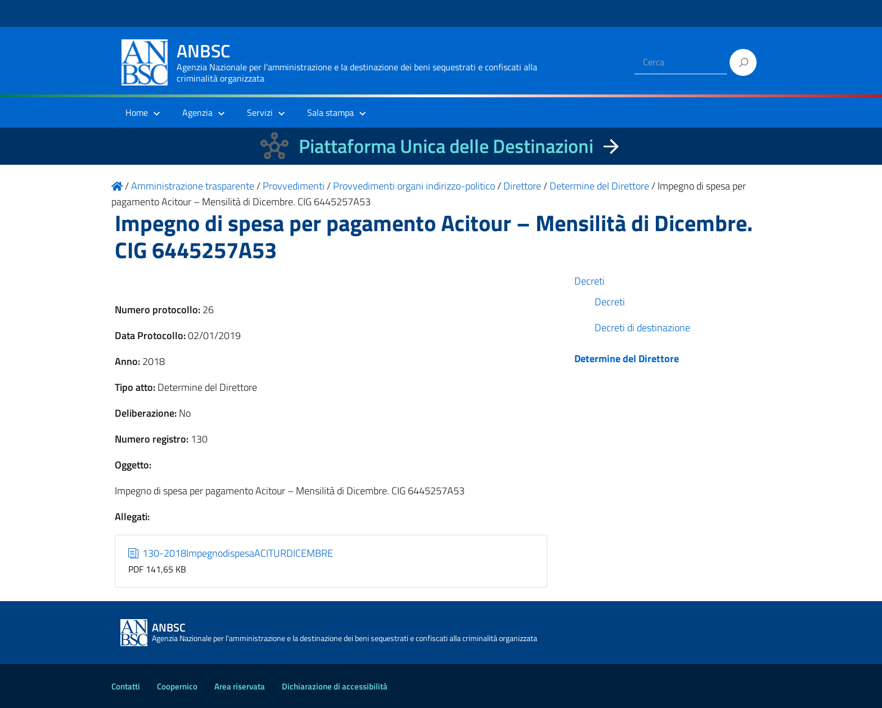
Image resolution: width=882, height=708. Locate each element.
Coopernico (177, 686)
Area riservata (239, 686)
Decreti (589, 280)
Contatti (125, 686)
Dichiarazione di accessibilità (335, 686)
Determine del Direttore (626, 358)
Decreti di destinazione (642, 327)
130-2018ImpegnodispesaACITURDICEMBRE (231, 553)
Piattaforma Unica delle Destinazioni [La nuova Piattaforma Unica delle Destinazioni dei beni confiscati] (446, 146)
